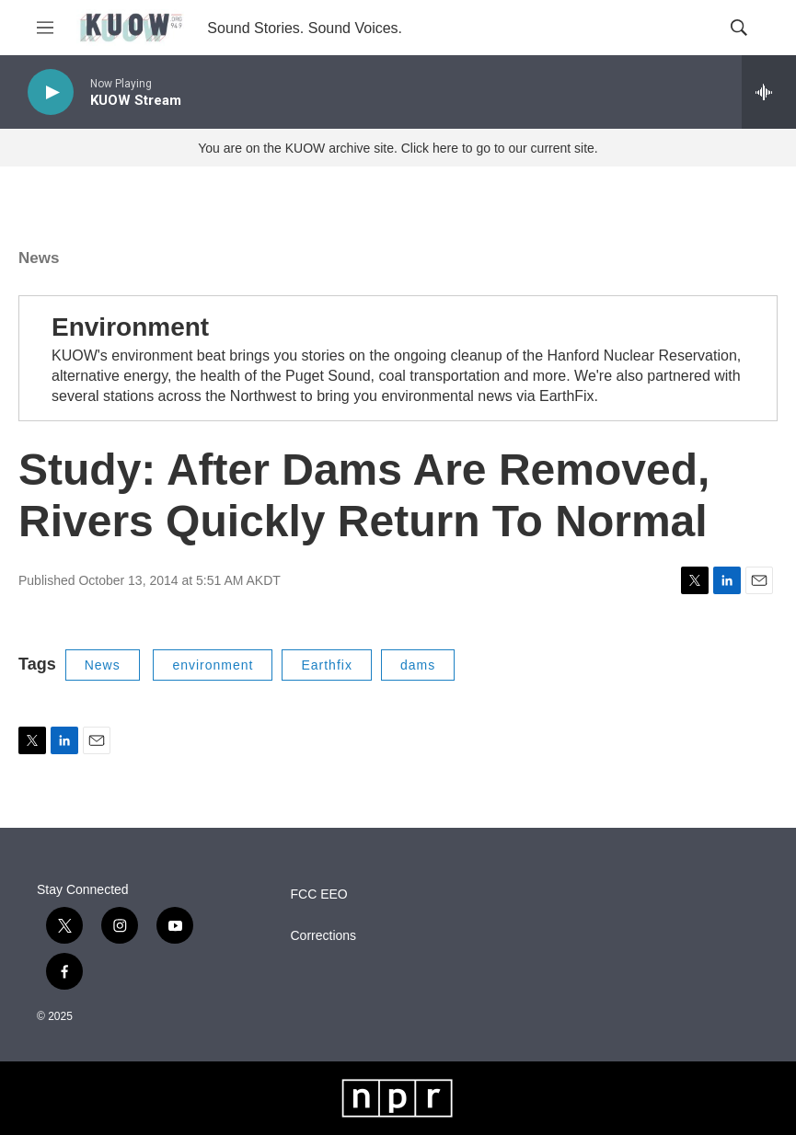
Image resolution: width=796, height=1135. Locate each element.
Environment (130, 327)
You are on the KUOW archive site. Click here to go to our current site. (397, 148)
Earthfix (326, 665)
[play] (50, 92)
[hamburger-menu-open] (45, 27)
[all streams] (769, 92)
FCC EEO (319, 894)
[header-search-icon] (738, 27)
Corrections (324, 936)
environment (212, 665)
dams (417, 665)
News (38, 258)
